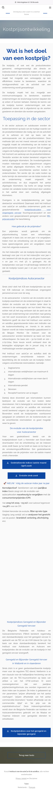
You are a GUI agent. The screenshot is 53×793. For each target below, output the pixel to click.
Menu (50, 7)
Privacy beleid (21, 778)
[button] (3, 7)
